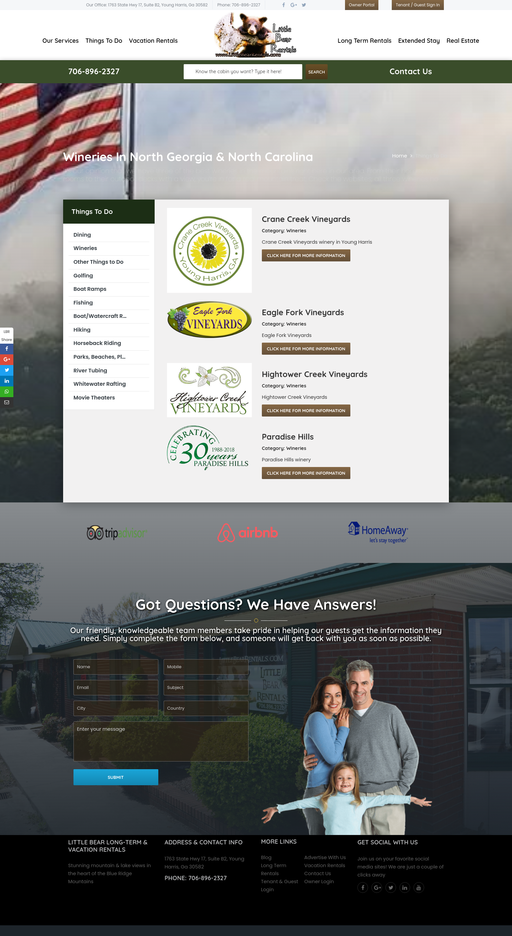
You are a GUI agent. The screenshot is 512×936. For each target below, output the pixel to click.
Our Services (60, 40)
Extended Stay (419, 40)
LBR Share (6, 335)
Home (399, 155)
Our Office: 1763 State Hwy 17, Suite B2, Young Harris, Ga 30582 (147, 5)
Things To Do (104, 40)
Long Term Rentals (364, 40)
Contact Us (317, 873)
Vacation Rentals (153, 40)
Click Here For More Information (306, 255)
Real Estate (463, 40)
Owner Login (319, 881)
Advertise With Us (325, 857)
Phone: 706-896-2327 (238, 5)
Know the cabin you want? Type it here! (239, 72)
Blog (266, 857)
